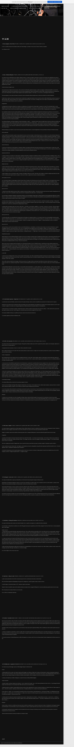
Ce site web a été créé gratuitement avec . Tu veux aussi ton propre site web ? (37, 2)
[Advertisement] (31, 25)
